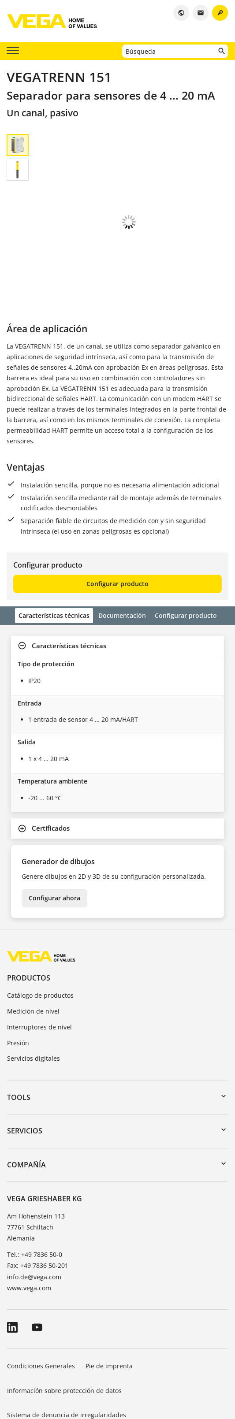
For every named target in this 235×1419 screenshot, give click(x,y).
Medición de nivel (33, 962)
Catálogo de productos (40, 946)
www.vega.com (29, 1239)
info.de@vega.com (34, 1228)
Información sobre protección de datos (64, 1341)
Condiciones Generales (41, 1317)
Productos (28, 929)
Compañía (26, 1116)
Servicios (24, 1082)
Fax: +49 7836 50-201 (37, 1216)
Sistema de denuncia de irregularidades (66, 1366)
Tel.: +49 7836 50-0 (34, 1205)
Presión (18, 994)
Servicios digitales (33, 1009)
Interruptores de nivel (39, 978)
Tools (18, 1048)
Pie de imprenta (109, 1317)
